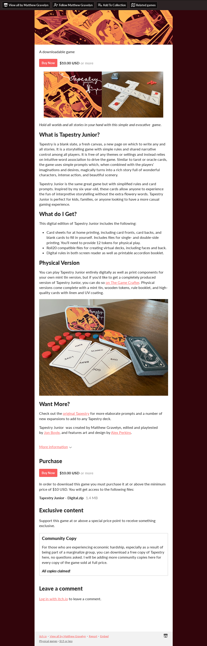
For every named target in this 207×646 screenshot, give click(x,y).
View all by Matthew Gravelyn (68, 636)
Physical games (48, 641)
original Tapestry (76, 413)
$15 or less (66, 641)
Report (93, 636)
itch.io (43, 636)
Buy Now (48, 63)
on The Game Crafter (122, 282)
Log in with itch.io (53, 599)
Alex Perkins (121, 432)
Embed (104, 636)
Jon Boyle (52, 432)
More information (55, 446)
